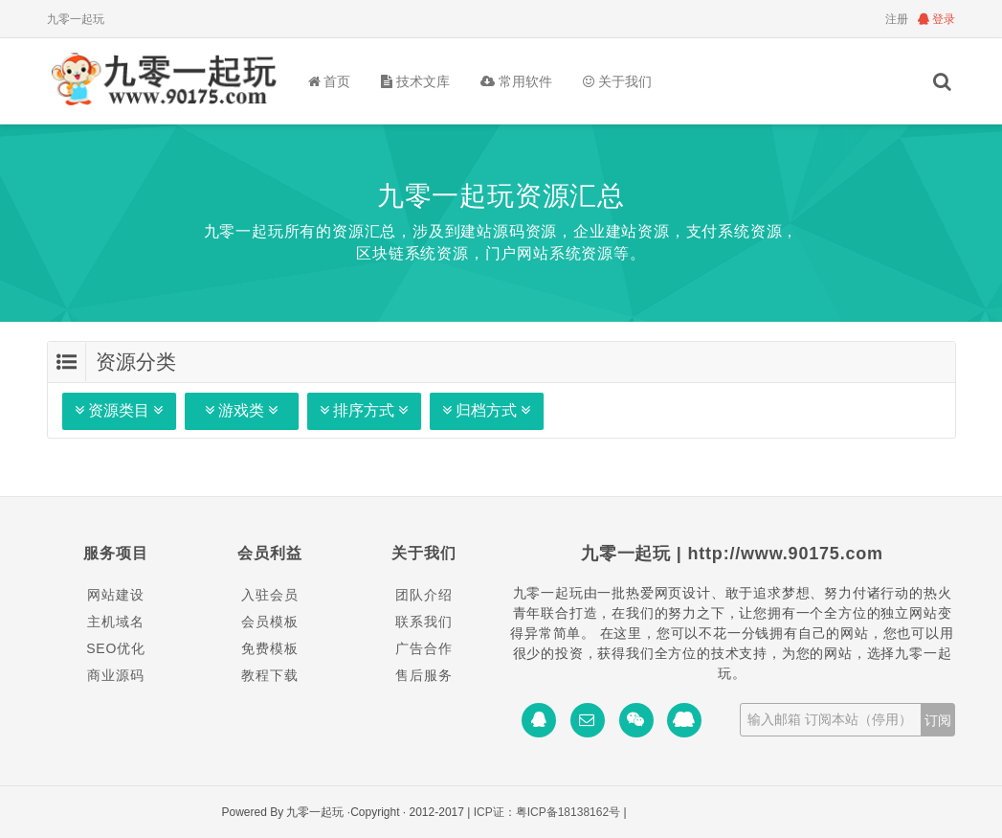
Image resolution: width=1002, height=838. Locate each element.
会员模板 (269, 621)
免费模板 (269, 648)
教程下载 (269, 675)
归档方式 (486, 410)
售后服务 (423, 675)
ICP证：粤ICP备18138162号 (547, 812)
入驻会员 (269, 594)
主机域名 (115, 621)
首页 (329, 81)
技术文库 (415, 81)
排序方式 (364, 410)
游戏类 (241, 410)
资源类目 (119, 410)
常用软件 (516, 81)
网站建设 (115, 594)
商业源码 (115, 675)
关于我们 (617, 81)
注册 (896, 19)
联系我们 (423, 621)
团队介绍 (423, 594)
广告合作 (423, 648)
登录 (936, 19)
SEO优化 (115, 648)
